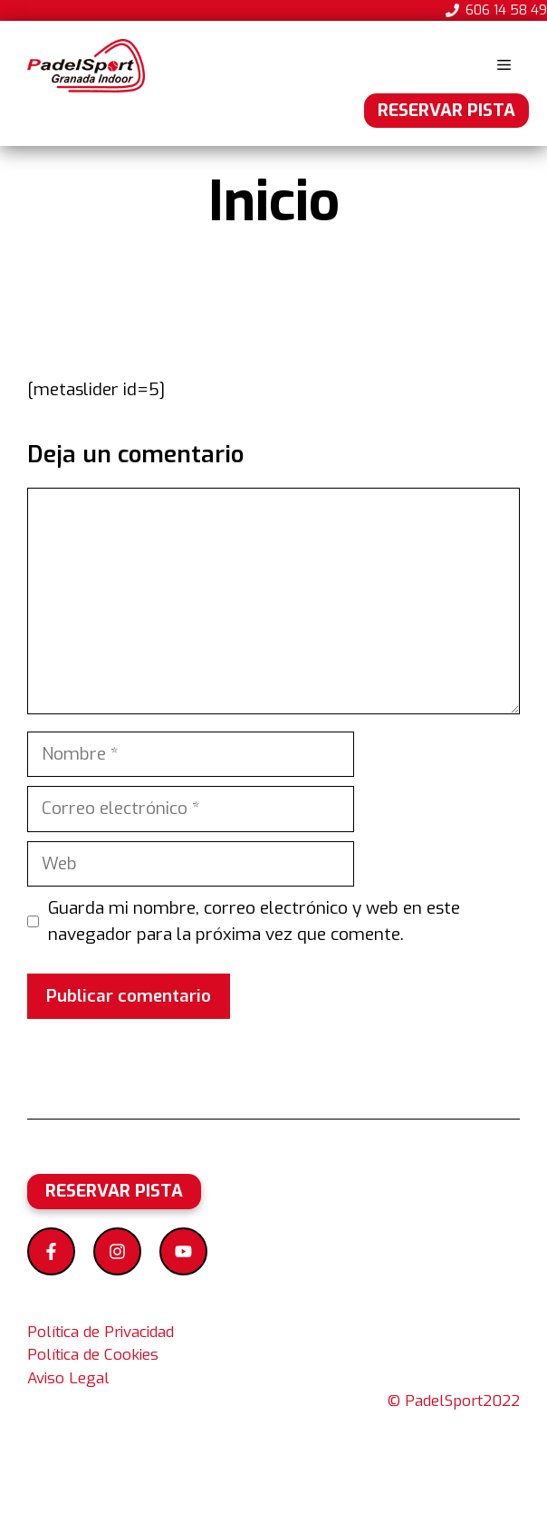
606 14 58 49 (506, 10)
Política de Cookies (92, 1354)
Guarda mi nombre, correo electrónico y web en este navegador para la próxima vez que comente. (254, 921)
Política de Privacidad (100, 1332)
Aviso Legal (68, 1378)
